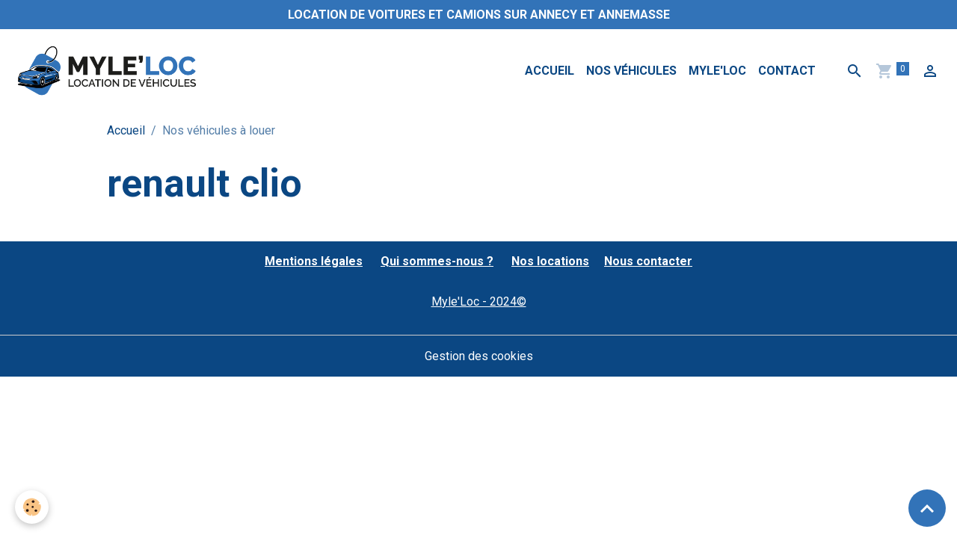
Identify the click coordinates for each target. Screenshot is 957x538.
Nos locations (550, 261)
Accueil (549, 71)
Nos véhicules (631, 71)
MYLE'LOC (717, 71)
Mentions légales (314, 261)
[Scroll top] (927, 508)
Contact (787, 71)
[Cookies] (32, 507)
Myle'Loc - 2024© (478, 301)
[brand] (109, 71)
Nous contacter (648, 261)
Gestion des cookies (479, 356)
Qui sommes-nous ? (437, 261)
